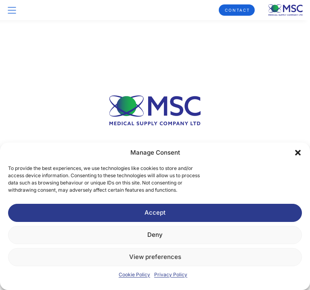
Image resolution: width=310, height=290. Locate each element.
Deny (155, 234)
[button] (298, 153)
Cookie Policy (134, 274)
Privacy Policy (170, 274)
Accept (155, 212)
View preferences (155, 257)
